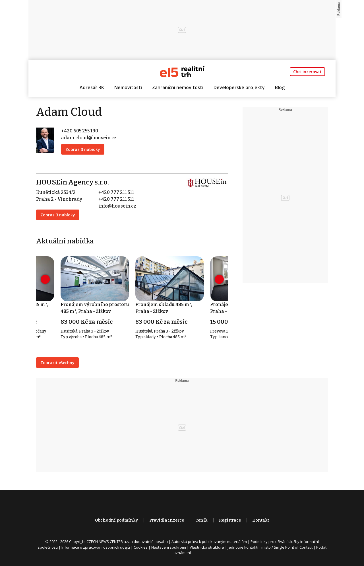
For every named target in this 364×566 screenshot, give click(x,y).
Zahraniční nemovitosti (177, 87)
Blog (280, 87)
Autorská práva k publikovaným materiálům (209, 541)
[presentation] (45, 279)
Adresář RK (92, 87)
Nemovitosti (128, 87)
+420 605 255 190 (79, 131)
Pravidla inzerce (166, 520)
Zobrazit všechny (57, 362)
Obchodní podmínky (116, 520)
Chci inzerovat (307, 71)
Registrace (230, 520)
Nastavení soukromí (168, 547)
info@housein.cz (117, 206)
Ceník (201, 520)
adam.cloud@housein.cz (89, 137)
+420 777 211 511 (116, 192)
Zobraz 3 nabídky (82, 149)
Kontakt (260, 520)
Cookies (141, 547)
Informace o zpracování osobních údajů (95, 547)
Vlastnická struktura (207, 547)
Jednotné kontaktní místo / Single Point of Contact (270, 547)
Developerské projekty (239, 87)
